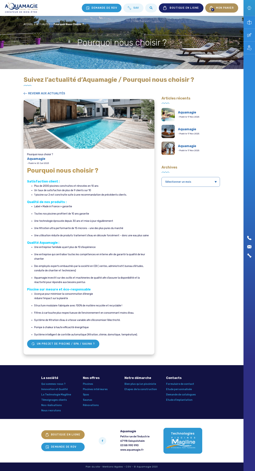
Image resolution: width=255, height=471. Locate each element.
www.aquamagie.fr (132, 449)
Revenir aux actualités (44, 93)
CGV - (129, 466)
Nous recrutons (51, 410)
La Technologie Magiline (56, 394)
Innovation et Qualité (54, 389)
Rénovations (91, 405)
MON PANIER (222, 8)
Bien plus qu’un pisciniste (140, 384)
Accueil (28, 24)
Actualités (43, 24)
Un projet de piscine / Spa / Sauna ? (63, 344)
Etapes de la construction (140, 389)
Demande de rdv (101, 8)
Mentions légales (113, 466)
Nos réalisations (51, 405)
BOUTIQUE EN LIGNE (181, 8)
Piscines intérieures (95, 389)
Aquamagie (187, 112)
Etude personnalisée (179, 389)
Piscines (88, 384)
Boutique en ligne (63, 434)
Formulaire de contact (180, 384)
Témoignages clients (54, 399)
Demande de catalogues (181, 394)
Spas (86, 394)
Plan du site (93, 466)
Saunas (87, 399)
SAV (133, 8)
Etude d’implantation (179, 399)
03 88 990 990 (129, 445)
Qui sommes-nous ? (53, 384)
